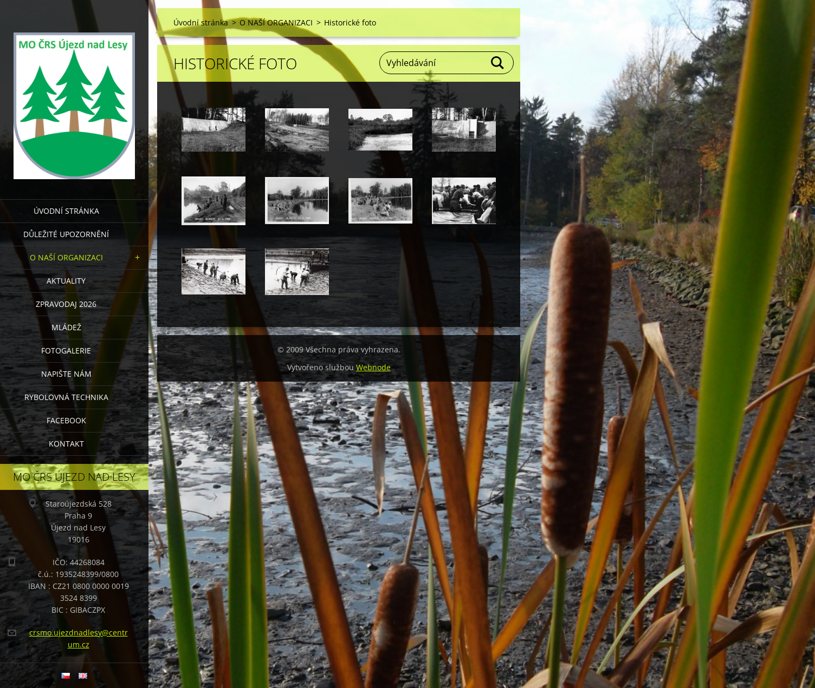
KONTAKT (66, 443)
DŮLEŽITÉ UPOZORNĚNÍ (66, 234)
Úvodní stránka (66, 211)
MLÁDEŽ (66, 327)
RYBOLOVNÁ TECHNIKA (66, 397)
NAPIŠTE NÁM (66, 374)
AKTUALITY (66, 281)
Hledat (498, 63)
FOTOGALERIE (66, 350)
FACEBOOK (66, 420)
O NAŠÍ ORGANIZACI (66, 257)
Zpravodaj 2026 (66, 304)
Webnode (373, 367)
